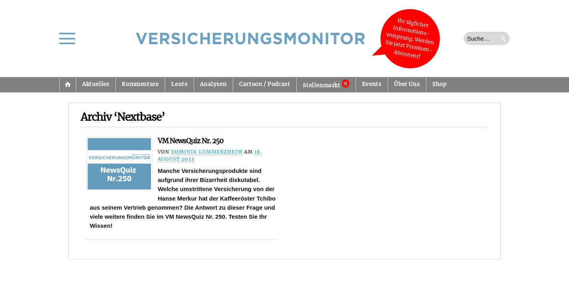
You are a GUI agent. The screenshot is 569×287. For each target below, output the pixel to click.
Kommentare (140, 84)
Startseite (67, 84)
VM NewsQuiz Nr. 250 (190, 141)
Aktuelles (95, 84)
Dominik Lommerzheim (207, 152)
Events (372, 84)
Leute (179, 84)
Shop (439, 84)
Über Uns (407, 84)
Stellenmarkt (326, 84)
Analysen (213, 84)
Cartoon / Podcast (264, 84)
